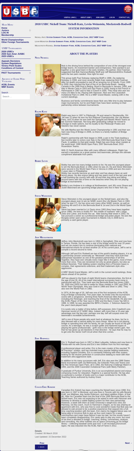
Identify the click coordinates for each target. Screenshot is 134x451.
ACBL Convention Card (77, 37)
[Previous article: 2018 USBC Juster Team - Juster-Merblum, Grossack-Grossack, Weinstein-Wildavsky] (42, 443)
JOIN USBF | (100, 17)
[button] (30, 30)
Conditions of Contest (12, 68)
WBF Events (7, 87)
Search (4, 92)
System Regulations (11, 63)
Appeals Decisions (10, 61)
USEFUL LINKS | (70, 17)
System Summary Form (56, 37)
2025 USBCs (7, 56)
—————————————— (16, 37)
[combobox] (15, 96)
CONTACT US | (124, 17)
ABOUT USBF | (86, 17)
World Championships (12, 40)
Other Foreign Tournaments (15, 42)
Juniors (5, 30)
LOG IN (112, 17)
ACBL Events (8, 84)
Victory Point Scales (11, 66)
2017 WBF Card (96, 37)
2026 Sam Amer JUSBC (13, 54)
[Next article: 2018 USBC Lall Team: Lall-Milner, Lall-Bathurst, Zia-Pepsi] (128, 443)
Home (4, 28)
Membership (7, 35)
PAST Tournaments (11, 73)
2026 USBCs (7, 51)
